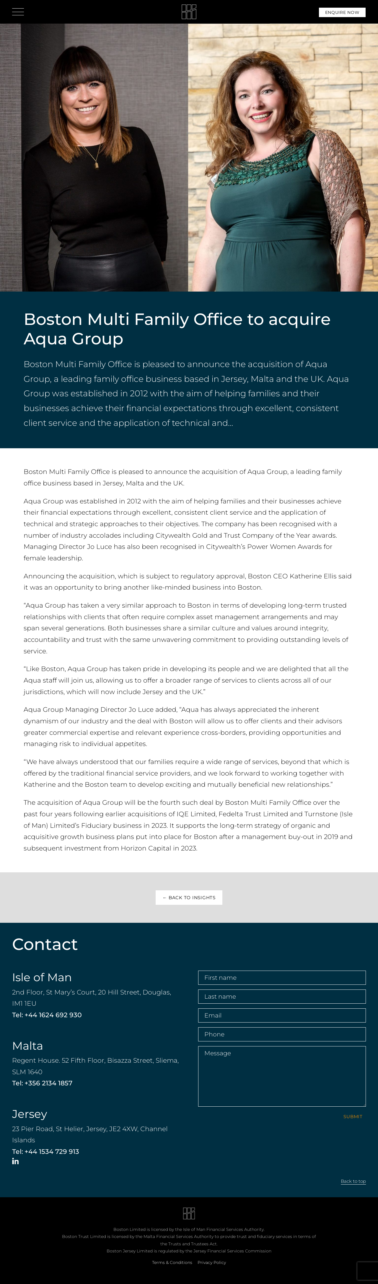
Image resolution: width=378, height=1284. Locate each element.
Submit (353, 1116)
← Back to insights (189, 897)
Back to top (353, 1181)
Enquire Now (342, 12)
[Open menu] (18, 11)
